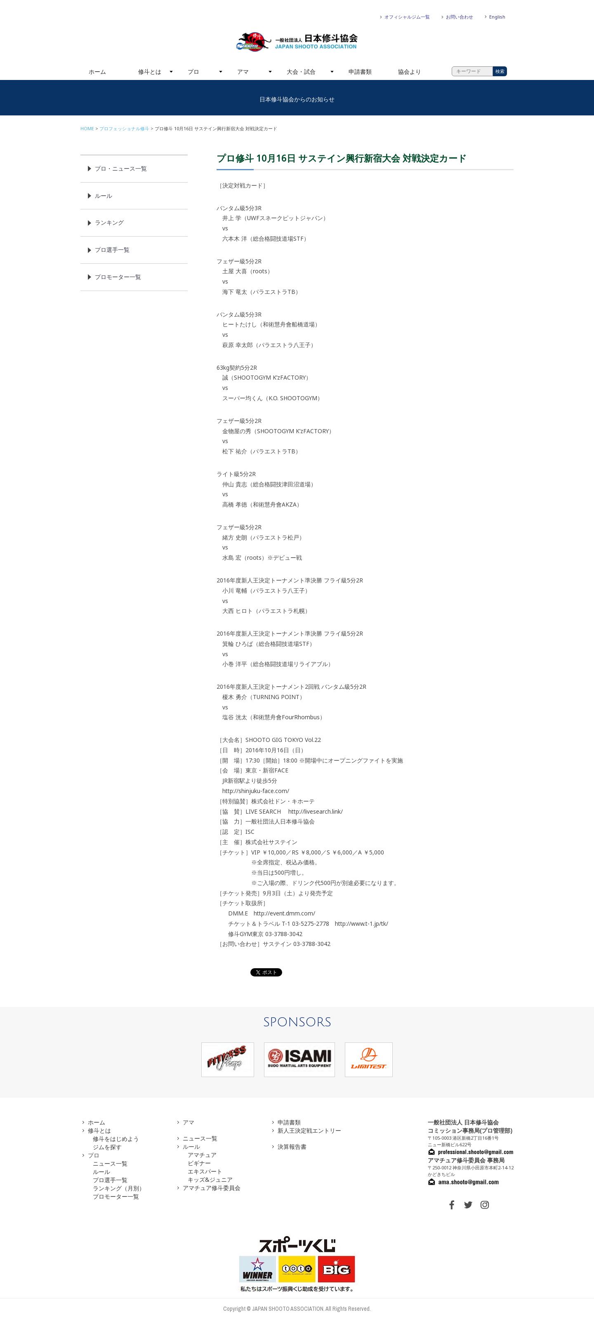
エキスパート (205, 1171)
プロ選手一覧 (112, 249)
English (497, 17)
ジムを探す (107, 1147)
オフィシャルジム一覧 (407, 17)
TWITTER (468, 1204)
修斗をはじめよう (116, 1139)
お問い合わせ (459, 17)
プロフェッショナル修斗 (124, 128)
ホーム (97, 71)
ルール (103, 195)
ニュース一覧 (110, 1163)
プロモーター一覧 (118, 277)
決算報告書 (292, 1146)
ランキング (109, 222)
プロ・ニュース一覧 (121, 168)
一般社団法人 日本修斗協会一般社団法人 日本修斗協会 (297, 42)
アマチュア (202, 1155)
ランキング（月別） (119, 1188)
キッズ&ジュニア (210, 1179)
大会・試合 (301, 71)
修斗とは (149, 71)
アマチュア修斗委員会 (211, 1188)
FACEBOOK (451, 1204)
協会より (409, 71)
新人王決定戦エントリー (309, 1130)
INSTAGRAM (484, 1204)
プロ (193, 71)
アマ (243, 71)
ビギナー (199, 1163)
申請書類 (360, 71)
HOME (87, 128)
